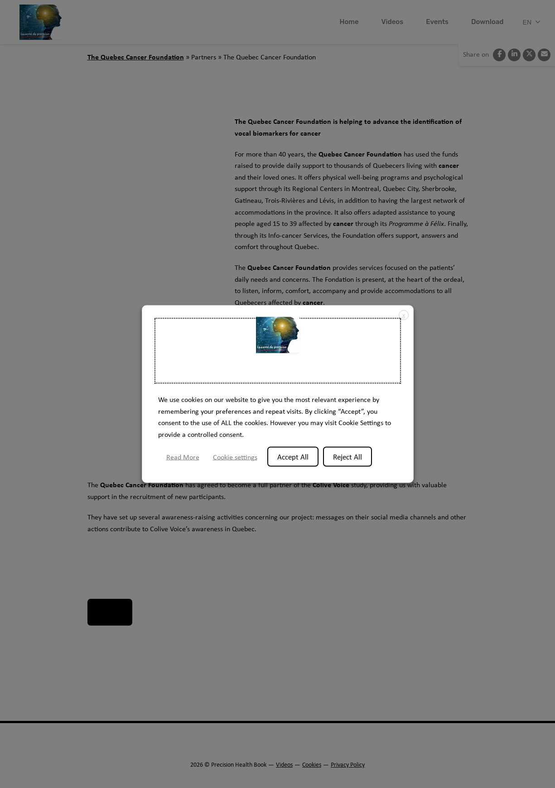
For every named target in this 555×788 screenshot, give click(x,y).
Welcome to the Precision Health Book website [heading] (277, 350)
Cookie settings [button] (235, 457)
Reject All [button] (347, 457)
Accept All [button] (293, 457)
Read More (182, 457)
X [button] (403, 315)
